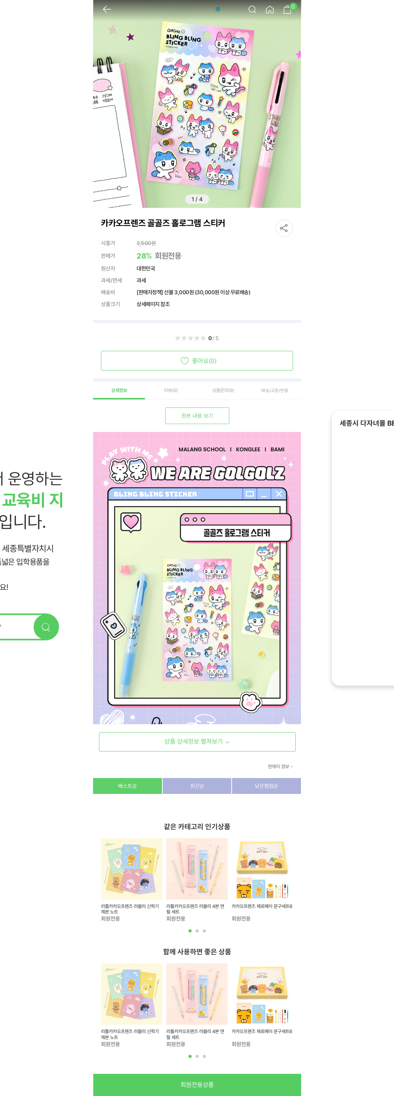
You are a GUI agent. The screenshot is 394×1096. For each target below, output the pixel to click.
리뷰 (171, 390)
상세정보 (119, 390)
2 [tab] (198, 934)
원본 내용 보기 (197, 416)
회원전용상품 (197, 1084)
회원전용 (168, 256)
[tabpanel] (131, 880)
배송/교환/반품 (274, 390)
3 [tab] (205, 934)
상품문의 (223, 390)
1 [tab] (190, 934)
